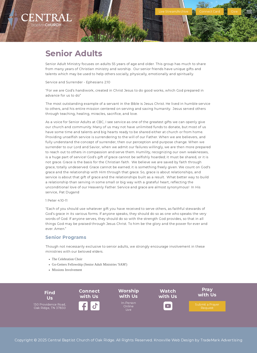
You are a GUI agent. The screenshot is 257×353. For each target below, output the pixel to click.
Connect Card (209, 11)
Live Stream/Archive (173, 11)
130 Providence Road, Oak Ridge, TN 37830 (50, 306)
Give (234, 11)
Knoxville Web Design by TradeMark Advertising (198, 340)
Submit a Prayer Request (207, 306)
